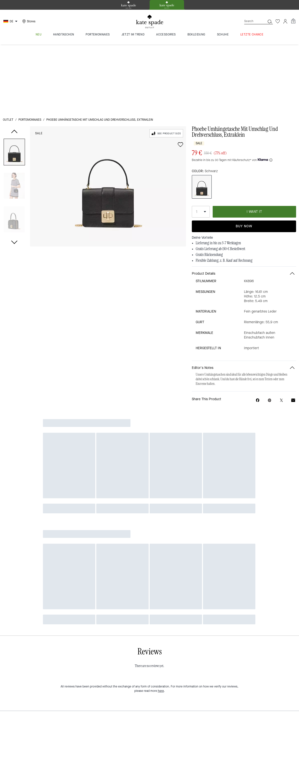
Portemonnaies (29, 52)
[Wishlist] (278, 21)
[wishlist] (180, 76)
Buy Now (244, 158)
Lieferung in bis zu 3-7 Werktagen (218, 175)
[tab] (128, 5)
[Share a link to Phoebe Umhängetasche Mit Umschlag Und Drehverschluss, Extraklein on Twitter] (281, 332)
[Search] (251, 21)
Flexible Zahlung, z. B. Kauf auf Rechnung (224, 193)
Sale (39, 66)
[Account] (285, 21)
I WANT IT (254, 143)
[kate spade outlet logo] (149, 21)
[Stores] (28, 21)
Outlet (8, 52)
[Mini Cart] (293, 21)
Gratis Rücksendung (209, 187)
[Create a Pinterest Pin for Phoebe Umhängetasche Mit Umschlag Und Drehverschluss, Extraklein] (270, 332)
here (161, 610)
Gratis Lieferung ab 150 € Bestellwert (220, 181)
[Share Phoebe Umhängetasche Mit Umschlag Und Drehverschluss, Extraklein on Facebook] (258, 332)
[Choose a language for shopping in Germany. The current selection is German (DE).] (11, 21)
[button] (14, 85)
